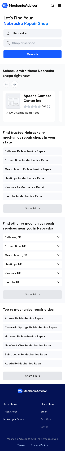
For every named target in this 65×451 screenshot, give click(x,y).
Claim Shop (47, 404)
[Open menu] (59, 5)
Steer (44, 411)
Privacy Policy (39, 445)
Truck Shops (10, 411)
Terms (21, 445)
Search (32, 54)
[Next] (14, 84)
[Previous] (6, 84)
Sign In (44, 426)
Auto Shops (10, 404)
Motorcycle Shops (13, 419)
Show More (32, 208)
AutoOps (46, 419)
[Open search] (52, 5)
